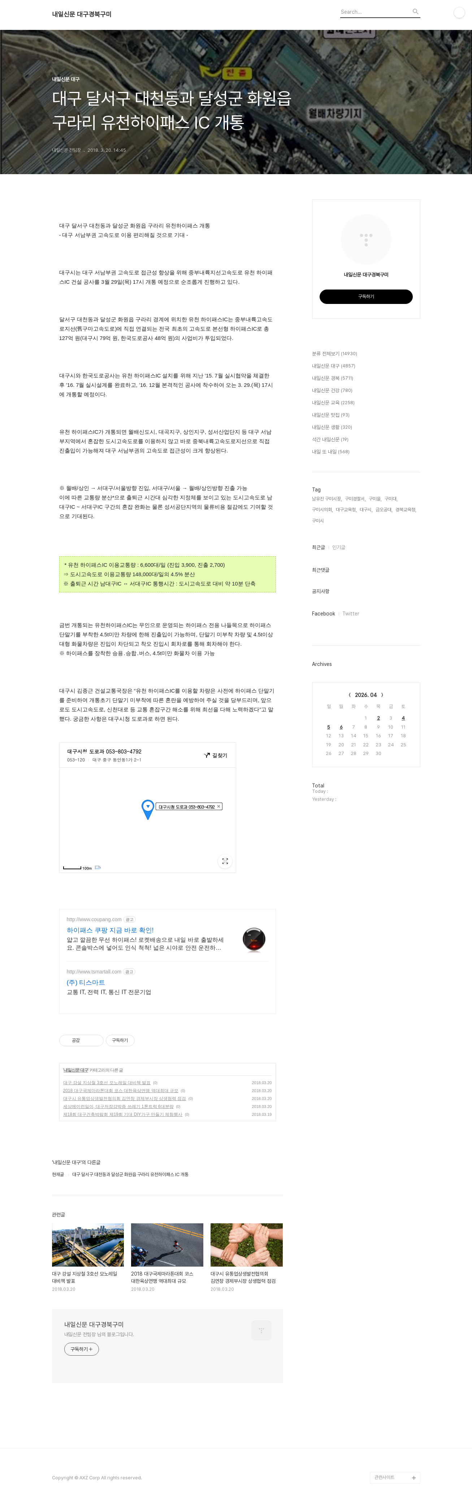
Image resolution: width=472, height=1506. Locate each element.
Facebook (323, 614)
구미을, (375, 499)
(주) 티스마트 (86, 982)
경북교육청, (405, 509)
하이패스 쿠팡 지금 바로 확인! (110, 930)
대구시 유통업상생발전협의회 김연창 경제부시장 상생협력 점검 (124, 1098)
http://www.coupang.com (94, 919)
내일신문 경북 (332, 378)
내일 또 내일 (331, 452)
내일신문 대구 (76, 1070)
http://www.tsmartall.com (94, 972)
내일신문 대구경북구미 (82, 14)
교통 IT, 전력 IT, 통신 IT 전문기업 (109, 992)
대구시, (366, 509)
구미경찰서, (355, 499)
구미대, (391, 499)
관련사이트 (384, 1477)
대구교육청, (346, 509)
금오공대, (384, 509)
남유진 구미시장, (327, 499)
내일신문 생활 (332, 427)
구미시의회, (322, 509)
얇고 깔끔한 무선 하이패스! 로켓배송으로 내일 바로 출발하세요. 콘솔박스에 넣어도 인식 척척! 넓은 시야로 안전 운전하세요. (145, 944)
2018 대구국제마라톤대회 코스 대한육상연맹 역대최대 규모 (120, 1090)
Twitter (350, 614)
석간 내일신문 (330, 439)
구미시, (318, 521)
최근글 (318, 547)
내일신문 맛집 (331, 415)
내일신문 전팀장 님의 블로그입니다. (99, 1334)
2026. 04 (366, 695)
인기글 (338, 547)
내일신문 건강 (332, 390)
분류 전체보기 (334, 354)
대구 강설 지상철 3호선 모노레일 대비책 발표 (107, 1082)
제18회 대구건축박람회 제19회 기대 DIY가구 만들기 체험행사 (123, 1114)
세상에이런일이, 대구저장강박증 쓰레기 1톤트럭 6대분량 (118, 1106)
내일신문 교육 (333, 403)
